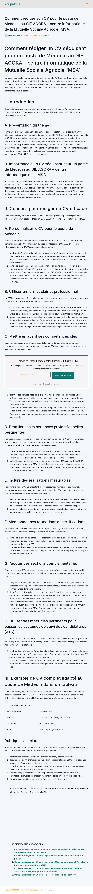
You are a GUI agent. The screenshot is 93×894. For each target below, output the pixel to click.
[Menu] (87, 4)
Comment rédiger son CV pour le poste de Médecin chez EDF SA (45, 875)
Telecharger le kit (63, 375)
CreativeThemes (47, 890)
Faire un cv (45, 36)
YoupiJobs (12, 4)
